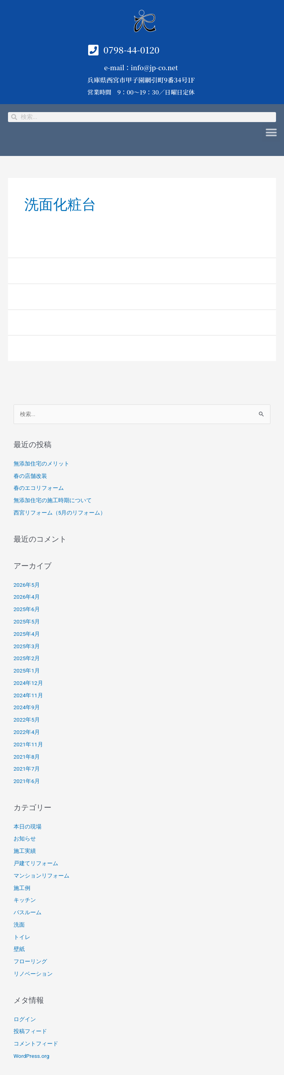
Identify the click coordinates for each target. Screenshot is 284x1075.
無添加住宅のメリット (41, 463)
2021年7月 (27, 768)
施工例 (22, 888)
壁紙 (19, 949)
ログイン (25, 1019)
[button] (271, 130)
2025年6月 (27, 609)
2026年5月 (27, 585)
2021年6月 (27, 781)
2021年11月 (28, 744)
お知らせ (25, 838)
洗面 (19, 924)
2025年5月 (27, 621)
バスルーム (27, 912)
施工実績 (25, 851)
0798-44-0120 (131, 49)
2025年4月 (27, 634)
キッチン (25, 900)
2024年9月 (27, 707)
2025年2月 (27, 658)
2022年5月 (27, 719)
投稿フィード (30, 1031)
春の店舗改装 (30, 476)
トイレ (22, 937)
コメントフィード (36, 1043)
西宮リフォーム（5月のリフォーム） (60, 512)
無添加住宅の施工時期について (53, 500)
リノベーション (33, 973)
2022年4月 (27, 732)
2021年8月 (27, 756)
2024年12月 (28, 683)
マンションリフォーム (41, 875)
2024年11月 (28, 695)
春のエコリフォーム (39, 488)
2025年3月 (27, 646)
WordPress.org (31, 1056)
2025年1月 (27, 670)
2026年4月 (27, 597)
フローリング (30, 961)
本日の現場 (27, 826)
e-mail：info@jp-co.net (141, 67)
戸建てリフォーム (36, 863)
